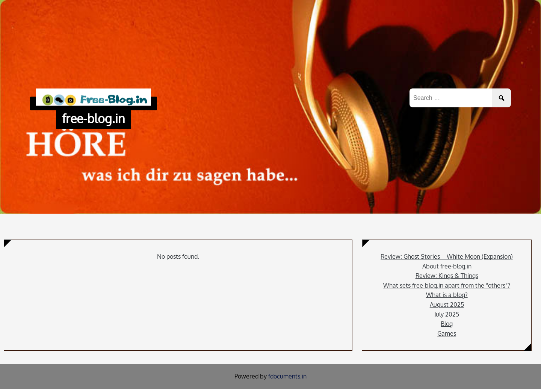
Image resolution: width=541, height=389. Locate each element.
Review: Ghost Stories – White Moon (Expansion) (447, 256)
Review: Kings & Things (447, 275)
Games (446, 333)
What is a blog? (447, 295)
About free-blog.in (446, 266)
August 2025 (447, 304)
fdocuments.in (287, 376)
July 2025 (446, 314)
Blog (447, 323)
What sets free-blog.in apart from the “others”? (446, 285)
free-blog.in (93, 118)
